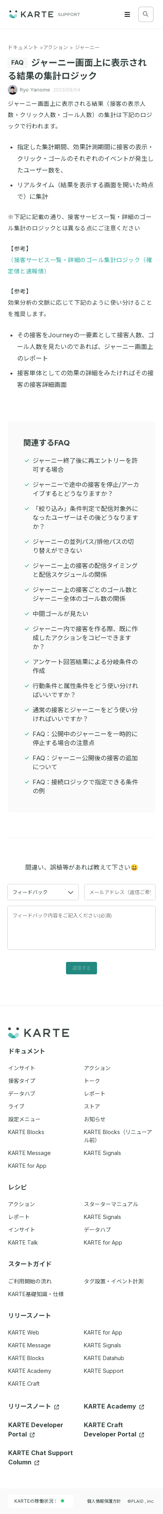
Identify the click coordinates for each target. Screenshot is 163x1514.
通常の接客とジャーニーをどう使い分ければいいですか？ (85, 714)
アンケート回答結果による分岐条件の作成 (85, 666)
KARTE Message (29, 1345)
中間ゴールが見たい (60, 614)
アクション (55, 47)
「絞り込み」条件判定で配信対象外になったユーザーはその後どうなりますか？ (85, 517)
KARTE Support (103, 1370)
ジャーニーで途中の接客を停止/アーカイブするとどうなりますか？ (86, 489)
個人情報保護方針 (104, 1501)
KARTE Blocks (26, 1358)
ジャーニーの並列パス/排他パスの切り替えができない (83, 546)
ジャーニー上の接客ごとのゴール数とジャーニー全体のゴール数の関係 (85, 594)
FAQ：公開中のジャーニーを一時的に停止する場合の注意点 (85, 738)
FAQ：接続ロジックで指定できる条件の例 (85, 786)
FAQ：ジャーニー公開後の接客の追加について (85, 762)
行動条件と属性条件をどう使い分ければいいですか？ (85, 690)
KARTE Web (23, 1332)
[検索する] (145, 13)
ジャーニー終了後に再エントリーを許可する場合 (85, 465)
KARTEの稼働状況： (39, 1501)
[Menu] (127, 14)
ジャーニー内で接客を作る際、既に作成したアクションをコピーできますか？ (85, 638)
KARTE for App (103, 1332)
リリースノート (33, 1406)
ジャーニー (87, 47)
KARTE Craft (24, 1383)
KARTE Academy (29, 1370)
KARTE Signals (102, 1345)
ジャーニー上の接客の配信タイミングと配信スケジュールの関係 (85, 570)
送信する (81, 968)
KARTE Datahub (104, 1358)
